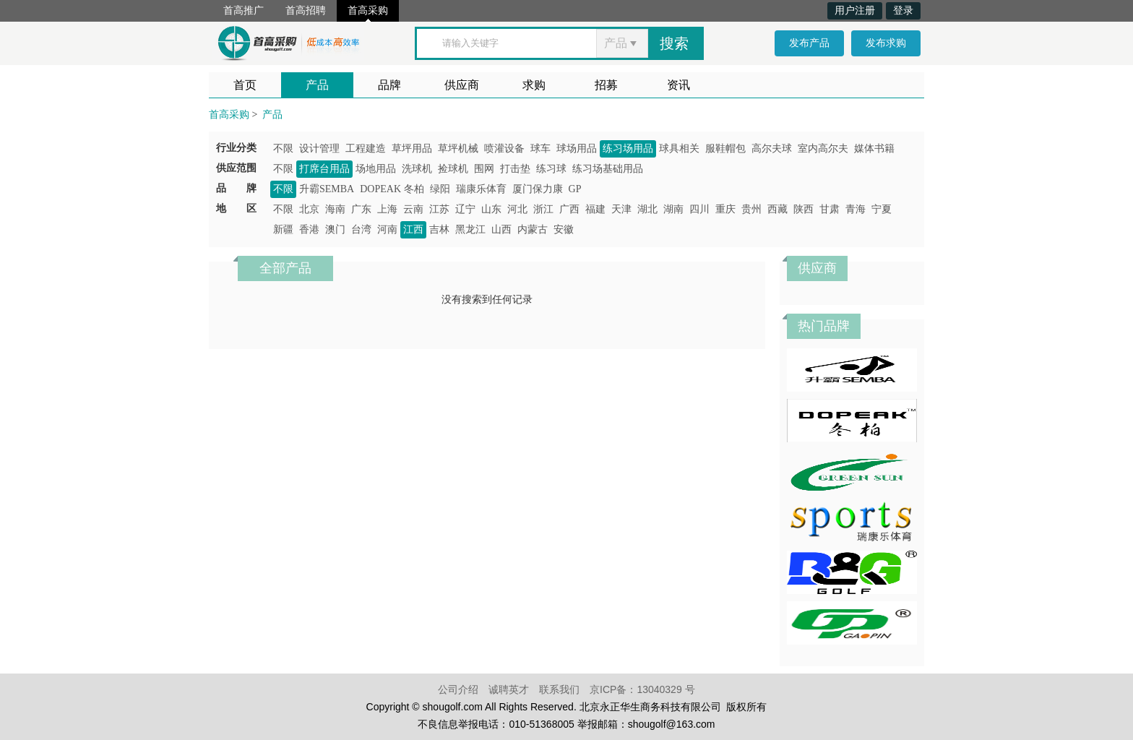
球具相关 (679, 148)
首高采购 (368, 10)
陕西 (803, 209)
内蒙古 (532, 229)
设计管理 (319, 148)
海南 (335, 209)
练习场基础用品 (607, 168)
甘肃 (829, 209)
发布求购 (886, 43)
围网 (484, 168)
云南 (413, 209)
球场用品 (576, 148)
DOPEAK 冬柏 (391, 189)
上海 (387, 209)
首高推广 (243, 10)
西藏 (777, 209)
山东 (491, 209)
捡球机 (453, 168)
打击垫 (515, 168)
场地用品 (376, 168)
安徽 (563, 229)
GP (575, 189)
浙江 (543, 209)
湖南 (673, 209)
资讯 (678, 85)
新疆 (283, 229)
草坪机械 (458, 148)
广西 (569, 209)
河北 (517, 209)
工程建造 (365, 148)
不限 (283, 148)
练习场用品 (628, 148)
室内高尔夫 (823, 148)
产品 (317, 85)
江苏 (439, 209)
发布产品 (809, 43)
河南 (387, 229)
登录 (903, 10)
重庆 (725, 209)
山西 (501, 229)
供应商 (461, 85)
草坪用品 (412, 148)
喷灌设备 (504, 148)
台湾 (361, 229)
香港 (309, 229)
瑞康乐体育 (481, 189)
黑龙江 (470, 229)
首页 (245, 85)
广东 (361, 209)
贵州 (751, 209)
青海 (855, 209)
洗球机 (417, 168)
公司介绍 (458, 689)
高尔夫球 (771, 148)
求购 (534, 85)
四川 (699, 209)
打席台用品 (324, 168)
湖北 (647, 209)
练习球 (551, 168)
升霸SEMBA (326, 189)
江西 (413, 229)
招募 (606, 85)
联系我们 (559, 689)
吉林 (439, 229)
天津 (621, 209)
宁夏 (881, 209)
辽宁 (465, 209)
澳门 (335, 229)
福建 (595, 209)
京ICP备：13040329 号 (642, 689)
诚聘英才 (508, 689)
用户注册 (855, 10)
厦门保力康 (537, 189)
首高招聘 (305, 10)
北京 (309, 209)
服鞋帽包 (725, 148)
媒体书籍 (874, 148)
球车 (540, 148)
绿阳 (440, 189)
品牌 (389, 85)
